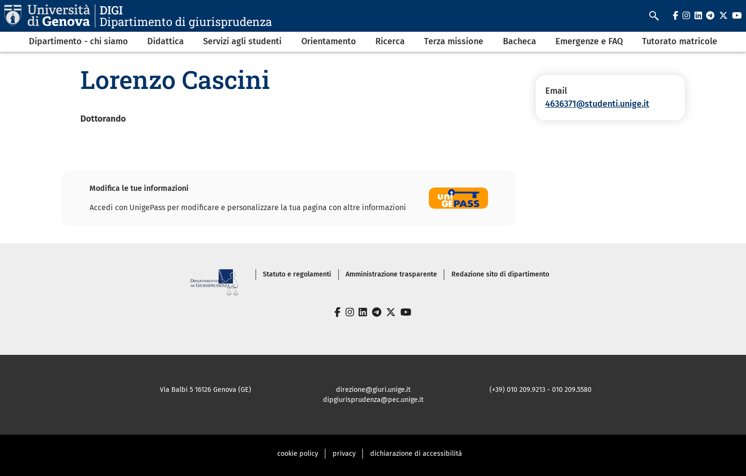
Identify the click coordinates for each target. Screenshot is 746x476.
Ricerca (390, 41)
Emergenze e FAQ (589, 41)
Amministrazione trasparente (391, 274)
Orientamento (328, 41)
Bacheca (519, 41)
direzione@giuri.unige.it (373, 390)
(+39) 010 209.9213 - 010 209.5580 (540, 390)
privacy (344, 454)
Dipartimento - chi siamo (78, 41)
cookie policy (297, 454)
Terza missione (453, 41)
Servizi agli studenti (242, 41)
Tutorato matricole (679, 41)
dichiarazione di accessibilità (416, 454)
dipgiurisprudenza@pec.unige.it (373, 400)
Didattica (165, 41)
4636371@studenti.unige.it (597, 104)
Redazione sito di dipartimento (500, 274)
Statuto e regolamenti (297, 274)
